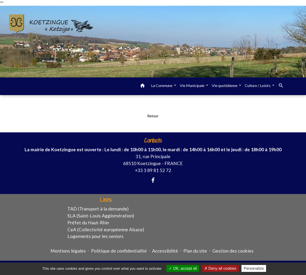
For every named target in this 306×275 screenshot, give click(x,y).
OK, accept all (183, 268)
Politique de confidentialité (119, 250)
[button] (142, 86)
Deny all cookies (220, 268)
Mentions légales (68, 250)
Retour (152, 115)
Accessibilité (165, 250)
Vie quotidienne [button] (225, 85)
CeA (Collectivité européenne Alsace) (105, 229)
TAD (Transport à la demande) (98, 208)
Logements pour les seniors (95, 236)
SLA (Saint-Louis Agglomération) (100, 215)
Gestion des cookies (233, 250)
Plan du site (195, 250)
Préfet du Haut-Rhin (88, 222)
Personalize (254, 268)
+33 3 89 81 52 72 (153, 170)
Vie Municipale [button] (192, 85)
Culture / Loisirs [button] (258, 85)
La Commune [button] (162, 85)
